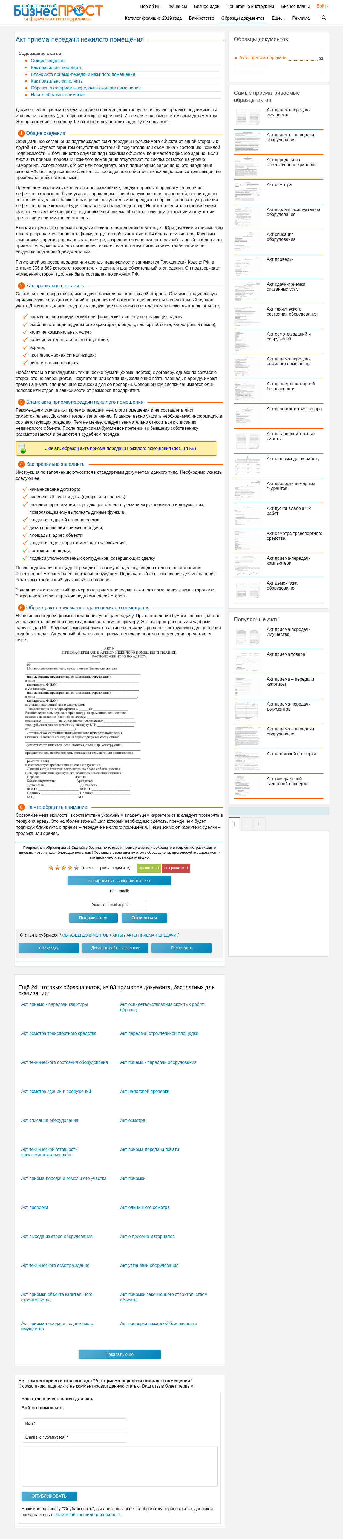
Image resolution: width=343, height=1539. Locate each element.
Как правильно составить (56, 67)
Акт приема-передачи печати (149, 1149)
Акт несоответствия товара (294, 408)
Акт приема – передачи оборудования (290, 137)
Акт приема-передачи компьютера (289, 560)
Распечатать (182, 948)
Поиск (321, 18)
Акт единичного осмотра (145, 1207)
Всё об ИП (151, 6)
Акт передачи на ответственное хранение (292, 162)
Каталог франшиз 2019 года (153, 18)
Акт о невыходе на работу (293, 458)
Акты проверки (254, 65)
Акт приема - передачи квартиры (54, 1004)
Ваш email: (119, 891)
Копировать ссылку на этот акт (119, 880)
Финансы (178, 6)
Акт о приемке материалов (147, 1236)
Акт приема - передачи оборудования (158, 1062)
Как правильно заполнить (56, 81)
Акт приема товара (286, 654)
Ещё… (278, 18)
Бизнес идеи (207, 6)
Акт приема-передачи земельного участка (63, 1178)
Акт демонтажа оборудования (282, 585)
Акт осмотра (132, 1120)
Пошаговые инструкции (250, 6)
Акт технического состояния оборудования (64, 1062)
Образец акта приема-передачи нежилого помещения (85, 88)
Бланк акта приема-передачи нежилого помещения (82, 74)
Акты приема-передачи (262, 57)
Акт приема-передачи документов (289, 706)
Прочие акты (252, 72)
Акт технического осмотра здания (55, 1265)
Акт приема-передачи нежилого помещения (289, 361)
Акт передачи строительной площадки (159, 1033)
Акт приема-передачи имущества (289, 112)
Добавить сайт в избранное (115, 948)
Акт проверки (34, 1207)
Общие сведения (48, 60)
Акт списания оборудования (49, 1120)
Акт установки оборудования (149, 1265)
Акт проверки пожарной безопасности (158, 1323)
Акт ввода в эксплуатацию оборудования (293, 212)
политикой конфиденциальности (87, 1514)
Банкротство (201, 18)
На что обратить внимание (57, 95)
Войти (320, 6)
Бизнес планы (295, 6)
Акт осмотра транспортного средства (59, 1033)
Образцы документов (243, 18)
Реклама (301, 18)
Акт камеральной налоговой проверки (287, 781)
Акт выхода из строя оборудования (57, 1236)
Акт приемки (132, 1178)
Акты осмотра (253, 50)
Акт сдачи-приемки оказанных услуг (286, 286)
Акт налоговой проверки (144, 1091)
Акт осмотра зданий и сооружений (56, 1091)
